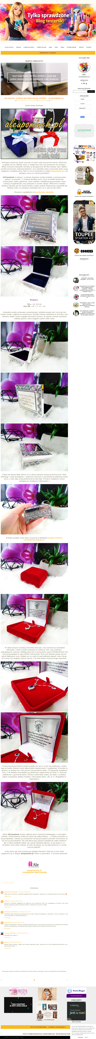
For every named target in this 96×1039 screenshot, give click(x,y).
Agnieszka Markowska (11, 892)
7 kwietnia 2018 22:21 (18, 922)
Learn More (80, 1037)
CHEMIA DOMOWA (9, 47)
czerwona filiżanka (10, 933)
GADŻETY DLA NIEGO (29, 47)
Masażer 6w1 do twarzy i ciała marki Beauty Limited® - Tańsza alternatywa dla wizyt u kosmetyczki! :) (87, 289)
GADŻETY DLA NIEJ (41, 47)
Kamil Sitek (7, 922)
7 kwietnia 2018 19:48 (24, 892)
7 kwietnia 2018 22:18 (24, 911)
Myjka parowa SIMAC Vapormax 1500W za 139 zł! (87, 296)
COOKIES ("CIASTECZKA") (57, 1027)
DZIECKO (18, 47)
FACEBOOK (28, 872)
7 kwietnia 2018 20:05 (15, 901)
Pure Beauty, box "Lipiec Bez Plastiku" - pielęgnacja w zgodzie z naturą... (87, 304)
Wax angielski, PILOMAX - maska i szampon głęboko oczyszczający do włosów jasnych (87, 313)
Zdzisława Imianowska (11, 911)
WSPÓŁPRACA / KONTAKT (48, 52)
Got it (86, 1037)
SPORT (56, 47)
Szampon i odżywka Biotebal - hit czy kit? (87, 278)
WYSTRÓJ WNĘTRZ (71, 47)
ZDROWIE (81, 47)
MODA (50, 47)
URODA (62, 47)
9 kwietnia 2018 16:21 (22, 933)
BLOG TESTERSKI (15, 1037)
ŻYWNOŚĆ (88, 47)
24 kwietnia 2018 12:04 (14, 942)
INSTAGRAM (41, 872)
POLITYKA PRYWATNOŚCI (39, 1027)
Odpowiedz (7, 896)
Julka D (6, 901)
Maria (6, 942)
